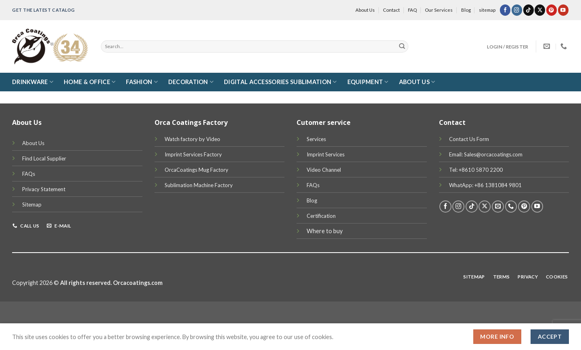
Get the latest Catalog (43, 10)
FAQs (28, 174)
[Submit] (402, 46)
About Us (365, 10)
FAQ (412, 10)
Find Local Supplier (44, 158)
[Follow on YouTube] (563, 9)
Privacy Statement (43, 189)
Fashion (142, 82)
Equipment (368, 82)
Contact (391, 10)
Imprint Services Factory (193, 154)
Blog (466, 10)
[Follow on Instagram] (517, 9)
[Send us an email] (498, 206)
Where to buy (325, 231)
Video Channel (324, 170)
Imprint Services (326, 154)
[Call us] (511, 206)
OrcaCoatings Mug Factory (196, 170)
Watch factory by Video (192, 139)
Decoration (190, 82)
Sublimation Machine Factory (199, 185)
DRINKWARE (32, 82)
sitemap (487, 10)
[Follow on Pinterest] (551, 9)
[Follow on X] (540, 9)
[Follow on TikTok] (528, 9)
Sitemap (32, 204)
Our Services (439, 10)
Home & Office (89, 82)
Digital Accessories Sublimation (280, 82)
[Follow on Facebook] (505, 9)
